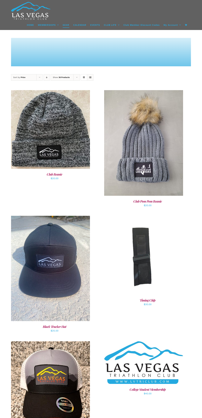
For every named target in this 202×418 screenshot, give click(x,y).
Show (61, 77)
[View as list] (90, 77)
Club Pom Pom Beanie (147, 201)
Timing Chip (147, 300)
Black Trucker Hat (54, 326)
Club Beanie (54, 174)
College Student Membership (148, 389)
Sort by (19, 77)
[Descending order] (47, 77)
